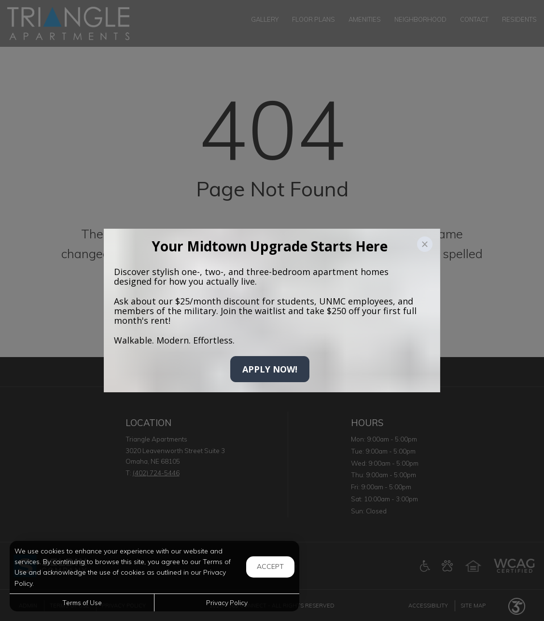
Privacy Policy (227, 602)
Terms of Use (82, 602)
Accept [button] (270, 566)
